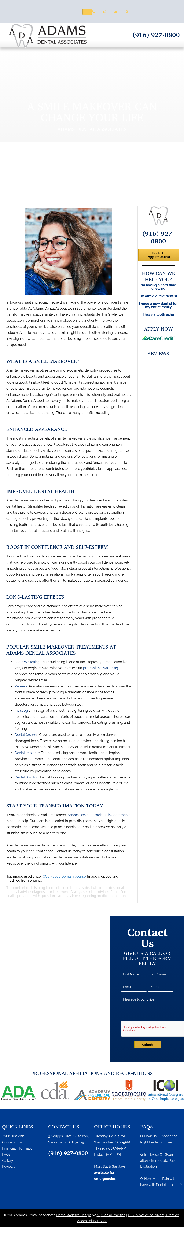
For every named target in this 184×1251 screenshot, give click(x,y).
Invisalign (22, 711)
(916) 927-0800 (156, 34)
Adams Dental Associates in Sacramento (99, 815)
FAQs (6, 1154)
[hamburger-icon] (87, 12)
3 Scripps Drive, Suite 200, (68, 1136)
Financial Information (18, 1148)
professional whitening (100, 668)
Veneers (21, 686)
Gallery (7, 1161)
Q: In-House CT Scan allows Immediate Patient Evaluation (159, 1160)
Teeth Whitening (27, 662)
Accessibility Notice (92, 1221)
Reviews (8, 1166)
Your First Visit (13, 1136)
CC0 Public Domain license (64, 876)
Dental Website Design (73, 1215)
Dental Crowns (26, 735)
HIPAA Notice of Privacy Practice (153, 1215)
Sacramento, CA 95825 (66, 1142)
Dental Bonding (27, 777)
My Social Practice (111, 1215)
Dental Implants (27, 753)
